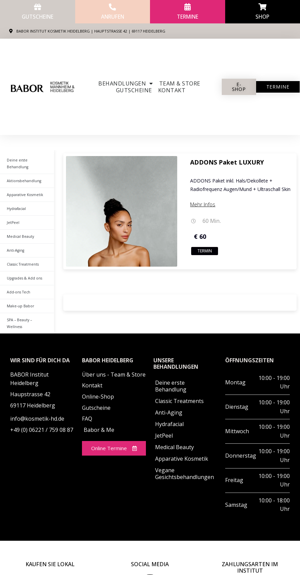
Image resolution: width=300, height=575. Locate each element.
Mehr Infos (202, 204)
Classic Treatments (21, 257)
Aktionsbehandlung (22, 174)
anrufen (113, 16)
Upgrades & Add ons (22, 271)
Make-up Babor (19, 299)
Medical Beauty (19, 229)
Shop (262, 16)
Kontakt (172, 90)
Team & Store (179, 83)
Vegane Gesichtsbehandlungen (184, 460)
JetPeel (12, 215)
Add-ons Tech (17, 285)
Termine (187, 16)
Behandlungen (125, 83)
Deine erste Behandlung (26, 160)
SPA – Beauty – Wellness (26, 313)
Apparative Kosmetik (23, 188)
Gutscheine (37, 16)
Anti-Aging (15, 243)
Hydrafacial (15, 201)
